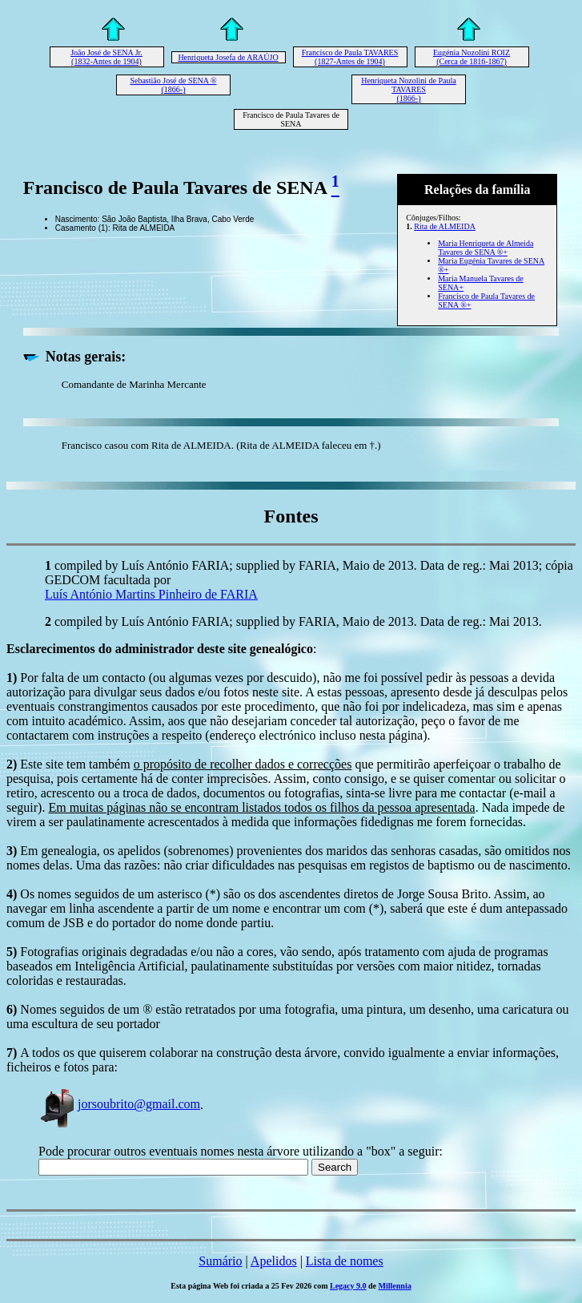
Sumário (220, 1261)
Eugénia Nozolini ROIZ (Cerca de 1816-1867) (471, 57)
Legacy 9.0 (348, 1285)
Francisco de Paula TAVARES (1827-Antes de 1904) (350, 57)
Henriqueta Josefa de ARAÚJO (228, 57)
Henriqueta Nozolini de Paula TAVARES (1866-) (408, 89)
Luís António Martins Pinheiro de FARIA (151, 594)
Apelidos (274, 1261)
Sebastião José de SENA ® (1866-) (173, 85)
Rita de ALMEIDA (445, 226)
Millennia (395, 1285)
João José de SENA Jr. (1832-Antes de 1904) (106, 57)
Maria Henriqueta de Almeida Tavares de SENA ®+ (485, 247)
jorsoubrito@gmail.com (119, 1104)
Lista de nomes (344, 1261)
